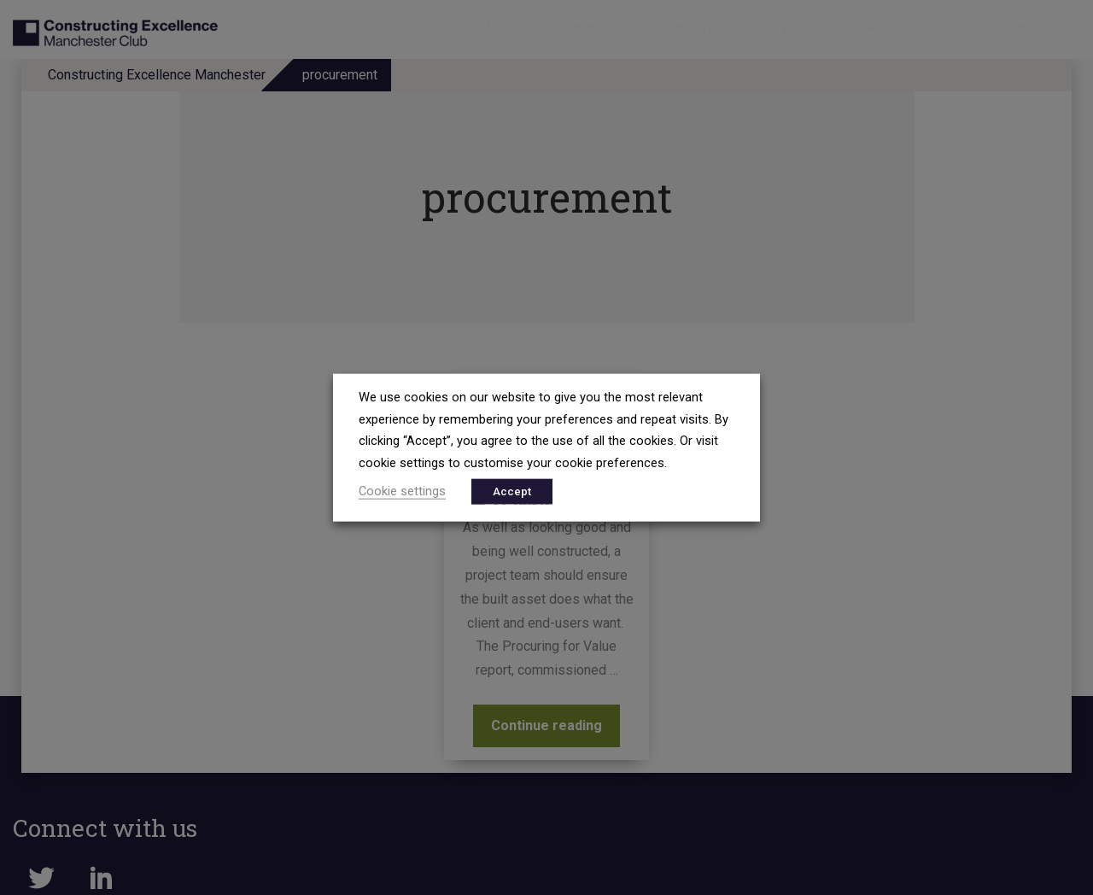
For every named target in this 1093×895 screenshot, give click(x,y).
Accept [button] (512, 490)
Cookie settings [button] (402, 490)
